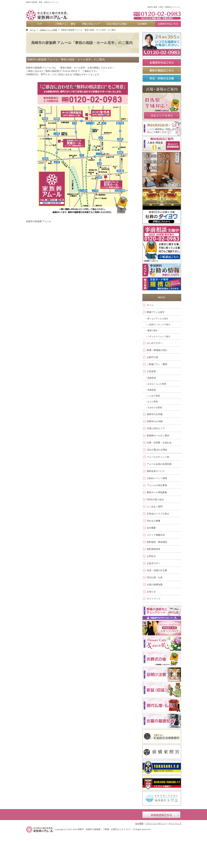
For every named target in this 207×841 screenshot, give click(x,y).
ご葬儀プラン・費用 (157, 364)
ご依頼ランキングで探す (158, 324)
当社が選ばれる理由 (157, 449)
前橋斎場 (151, 390)
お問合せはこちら (161, 814)
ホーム (150, 305)
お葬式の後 (152, 357)
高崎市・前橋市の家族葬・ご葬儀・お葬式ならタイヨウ (103, 829)
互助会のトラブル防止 (158, 513)
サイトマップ (153, 598)
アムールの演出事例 (157, 485)
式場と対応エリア (156, 428)
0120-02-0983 (157, 15)
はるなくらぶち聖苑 (156, 384)
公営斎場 (151, 371)
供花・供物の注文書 (157, 570)
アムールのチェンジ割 (158, 457)
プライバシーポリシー (156, 823)
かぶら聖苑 (152, 401)
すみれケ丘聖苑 (154, 407)
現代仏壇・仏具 (155, 577)
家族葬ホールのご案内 (158, 435)
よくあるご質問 (155, 506)
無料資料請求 (153, 549)
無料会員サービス (156, 471)
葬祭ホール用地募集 (157, 492)
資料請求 (157, 2)
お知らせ (151, 591)
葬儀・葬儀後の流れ (157, 350)
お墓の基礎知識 (155, 584)
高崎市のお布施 (155, 414)
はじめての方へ (155, 343)
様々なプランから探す (157, 318)
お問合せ (151, 556)
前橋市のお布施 (155, 421)
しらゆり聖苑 (153, 396)
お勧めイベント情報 (157, 478)
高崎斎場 (151, 378)
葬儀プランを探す (156, 312)
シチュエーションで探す (158, 336)
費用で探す (152, 330)
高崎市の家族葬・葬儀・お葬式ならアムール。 (43, 2)
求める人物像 (153, 520)
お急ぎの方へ (153, 563)
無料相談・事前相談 (157, 542)
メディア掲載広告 (156, 535)
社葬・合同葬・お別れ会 (159, 442)
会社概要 (151, 528)
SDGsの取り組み (155, 499)
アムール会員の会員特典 (159, 464)
